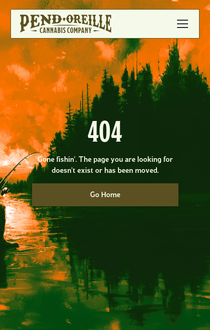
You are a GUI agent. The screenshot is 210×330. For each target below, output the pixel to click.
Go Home (105, 194)
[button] (181, 24)
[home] (65, 24)
